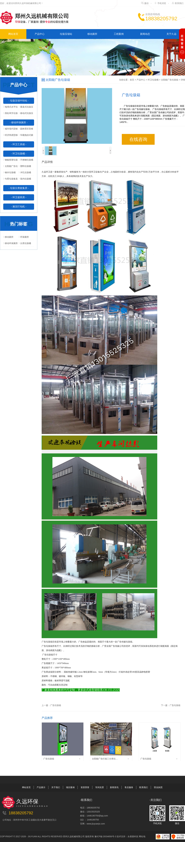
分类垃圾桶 (25, 243)
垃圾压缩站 (66, 34)
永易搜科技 (132, 836)
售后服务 (129, 787)
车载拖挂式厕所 (26, 136)
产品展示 (41, 787)
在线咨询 (138, 139)
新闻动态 (145, 34)
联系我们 (179, 3)
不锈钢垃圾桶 (26, 160)
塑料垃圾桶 (25, 166)
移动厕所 (92, 34)
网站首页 (13, 34)
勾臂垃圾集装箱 (10, 180)
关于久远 (171, 34)
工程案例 (119, 34)
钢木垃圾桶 (9, 172)
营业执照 (158, 787)
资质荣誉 (85, 787)
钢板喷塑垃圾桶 (10, 161)
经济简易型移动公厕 (10, 136)
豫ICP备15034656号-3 (105, 836)
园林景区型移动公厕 (26, 129)
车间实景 (99, 787)
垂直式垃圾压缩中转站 (26, 108)
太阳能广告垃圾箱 (10, 167)
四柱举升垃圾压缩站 (10, 114)
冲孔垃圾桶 (25, 172)
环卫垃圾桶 (153, 80)
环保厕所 (24, 237)
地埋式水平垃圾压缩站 (10, 108)
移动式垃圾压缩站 (26, 114)
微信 (146, 3)
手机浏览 (161, 3)
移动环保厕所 (10, 243)
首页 (132, 80)
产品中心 (40, 34)
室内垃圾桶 (25, 179)
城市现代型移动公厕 (10, 129)
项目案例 (70, 787)
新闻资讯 (114, 787)
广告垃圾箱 (55, 705)
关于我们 (55, 787)
